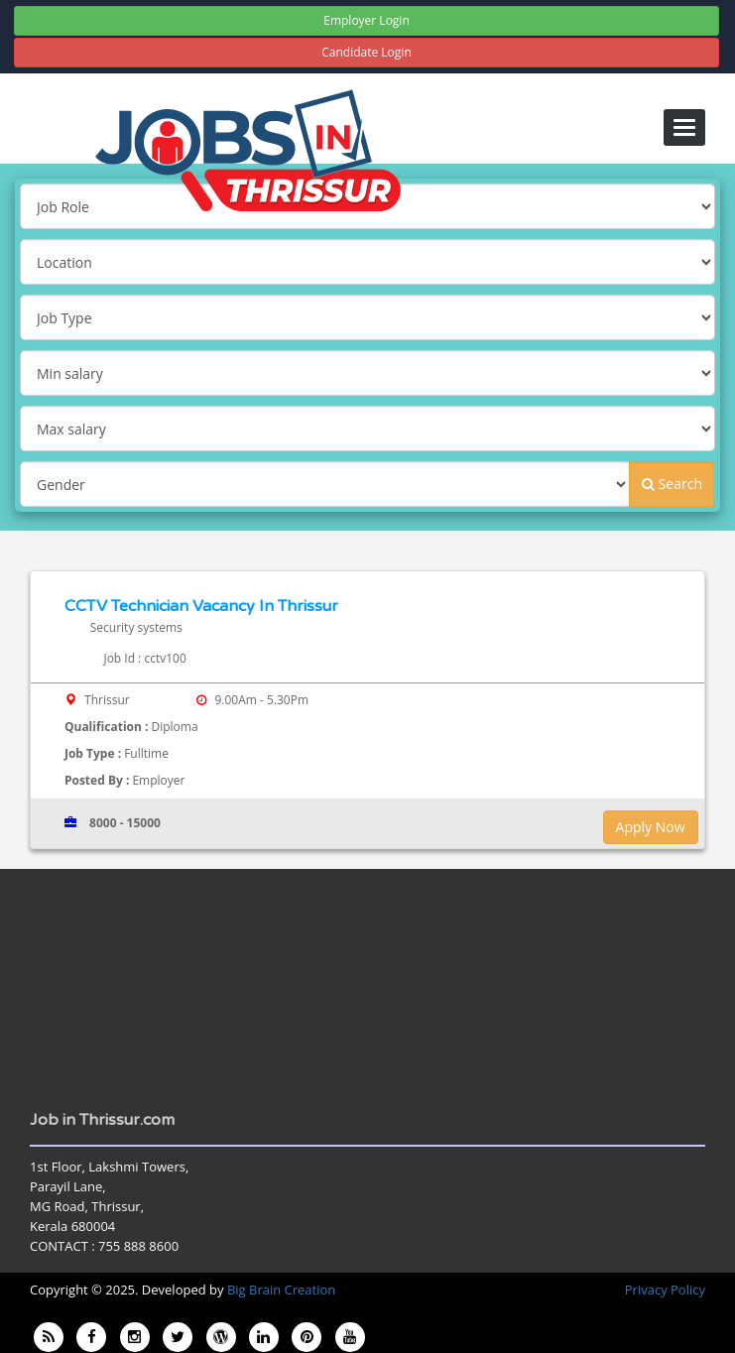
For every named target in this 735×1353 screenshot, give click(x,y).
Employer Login (366, 20)
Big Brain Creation (281, 1289)
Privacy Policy (665, 1289)
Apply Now (650, 826)
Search (672, 483)
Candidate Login (366, 52)
